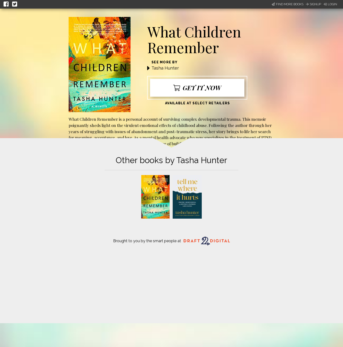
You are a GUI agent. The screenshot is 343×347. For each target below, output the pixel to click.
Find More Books (287, 4)
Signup (313, 4)
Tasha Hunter (165, 67)
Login (330, 4)
